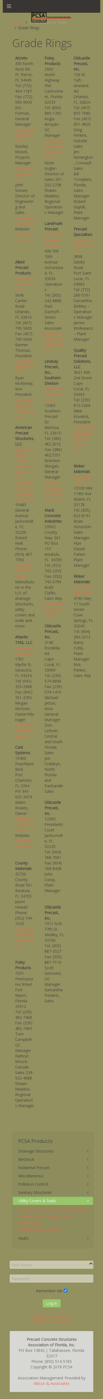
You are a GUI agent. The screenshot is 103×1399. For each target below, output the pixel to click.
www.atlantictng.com (24, 650)
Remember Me (49, 1290)
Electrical (26, 1159)
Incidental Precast (34, 1167)
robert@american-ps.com (23, 571)
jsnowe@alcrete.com (25, 220)
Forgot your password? (51, 1315)
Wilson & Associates (52, 1383)
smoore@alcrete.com (24, 174)
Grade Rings (29, 1222)
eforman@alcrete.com (24, 135)
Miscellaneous (30, 1175)
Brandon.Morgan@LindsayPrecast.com (54, 491)
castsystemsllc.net (23, 843)
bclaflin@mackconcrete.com (54, 609)
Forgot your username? (52, 1321)
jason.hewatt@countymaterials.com (24, 937)
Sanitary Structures (35, 1192)
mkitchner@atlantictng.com (24, 731)
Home (17, 22)
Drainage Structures (36, 1151)
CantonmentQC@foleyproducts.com (54, 149)
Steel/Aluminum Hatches (40, 1229)
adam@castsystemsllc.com (24, 824)
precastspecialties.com (83, 245)
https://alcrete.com (24, 237)
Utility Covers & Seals (37, 1200)
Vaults (23, 1238)
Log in (51, 1303)
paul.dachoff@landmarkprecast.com (54, 342)
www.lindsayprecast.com (53, 394)
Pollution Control (33, 1184)
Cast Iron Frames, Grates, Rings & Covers (55, 1209)
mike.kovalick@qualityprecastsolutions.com (83, 438)
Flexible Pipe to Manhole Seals (45, 1216)
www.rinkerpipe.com (83, 479)
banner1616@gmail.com (24, 367)
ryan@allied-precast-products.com (24, 408)
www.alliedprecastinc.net (24, 284)
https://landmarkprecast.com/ (53, 240)
